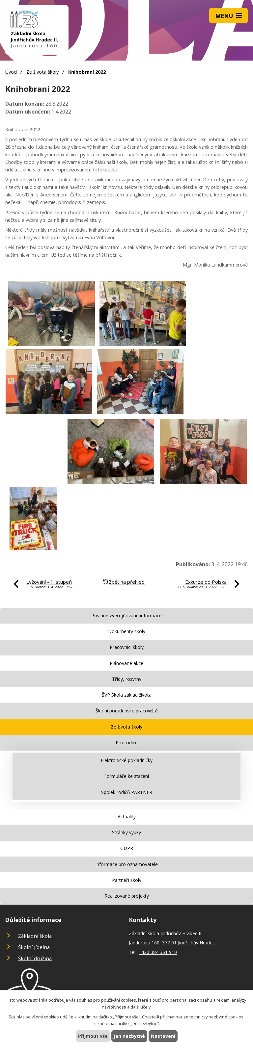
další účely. (141, 1007)
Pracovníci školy (127, 647)
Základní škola (35, 935)
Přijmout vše (93, 1036)
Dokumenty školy (126, 631)
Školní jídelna (34, 946)
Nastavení (163, 1036)
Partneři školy (126, 880)
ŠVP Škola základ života (127, 695)
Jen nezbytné (129, 1036)
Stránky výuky (126, 832)
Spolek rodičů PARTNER (126, 792)
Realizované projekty (126, 896)
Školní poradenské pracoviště (127, 710)
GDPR (126, 848)
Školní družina (35, 958)
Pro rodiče (127, 742)
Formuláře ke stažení (126, 776)
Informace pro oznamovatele (126, 864)
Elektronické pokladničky (127, 760)
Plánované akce (126, 663)
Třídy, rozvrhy (126, 679)
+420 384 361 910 (158, 952)
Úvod (11, 72)
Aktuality (127, 816)
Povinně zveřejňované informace (126, 615)
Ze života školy (42, 72)
